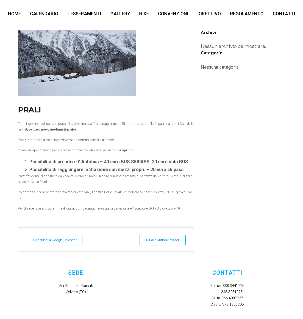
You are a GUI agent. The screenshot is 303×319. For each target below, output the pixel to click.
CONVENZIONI (173, 13)
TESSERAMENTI (84, 13)
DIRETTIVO (209, 13)
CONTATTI (284, 13)
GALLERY (120, 13)
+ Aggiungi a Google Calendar (55, 240)
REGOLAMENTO (247, 13)
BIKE (144, 13)
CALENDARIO (44, 13)
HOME (14, 13)
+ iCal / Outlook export (162, 240)
